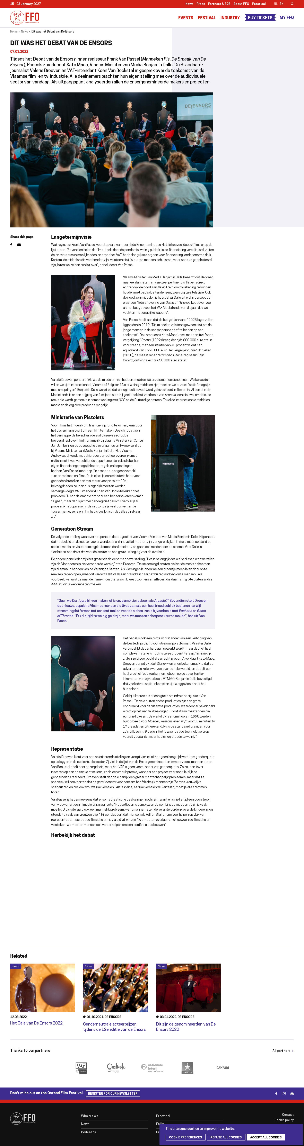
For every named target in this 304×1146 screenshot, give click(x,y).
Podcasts (88, 1132)
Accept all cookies (260, 1137)
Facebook (13, 245)
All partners (281, 1051)
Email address (21, 245)
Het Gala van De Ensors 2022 (36, 1023)
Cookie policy (284, 1120)
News (189, 4)
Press (201, 4)
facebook (273, 1093)
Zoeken (290, 4)
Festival (207, 18)
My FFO (287, 18)
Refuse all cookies (222, 1137)
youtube (290, 1093)
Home (14, 31)
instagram (282, 1093)
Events (185, 18)
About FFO (241, 4)
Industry (230, 18)
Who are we (89, 1116)
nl (276, 4)
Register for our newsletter (113, 1093)
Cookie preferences (184, 1137)
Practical (259, 4)
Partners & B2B (219, 4)
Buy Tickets (260, 18)
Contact (288, 1115)
